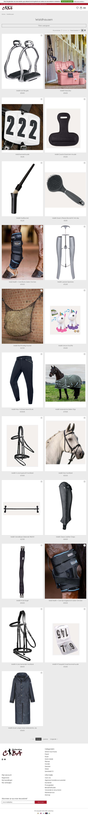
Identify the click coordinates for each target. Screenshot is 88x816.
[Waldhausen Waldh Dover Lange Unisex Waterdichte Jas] (22, 698)
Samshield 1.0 (49, 771)
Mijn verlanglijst (6, 783)
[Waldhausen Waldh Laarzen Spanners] (65, 252)
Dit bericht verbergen (67, 1)
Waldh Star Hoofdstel (65, 473)
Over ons (48, 778)
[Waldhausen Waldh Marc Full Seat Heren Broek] (22, 379)
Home (3, 14)
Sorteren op (66, 30)
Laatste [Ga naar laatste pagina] (45, 739)
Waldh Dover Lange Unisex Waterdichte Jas (22, 728)
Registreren (5, 778)
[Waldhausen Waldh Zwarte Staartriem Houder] (65, 125)
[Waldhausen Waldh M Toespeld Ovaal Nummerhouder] (65, 634)
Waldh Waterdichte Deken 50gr (65, 409)
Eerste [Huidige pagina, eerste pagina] (38, 739)
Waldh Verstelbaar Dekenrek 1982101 (22, 537)
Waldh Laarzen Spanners (65, 282)
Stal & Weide (49, 759)
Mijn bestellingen (7, 780)
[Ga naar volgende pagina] (54, 739)
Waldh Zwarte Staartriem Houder (65, 154)
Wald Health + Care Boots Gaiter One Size (22, 282)
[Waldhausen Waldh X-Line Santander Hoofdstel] (22, 634)
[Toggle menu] (84, 8)
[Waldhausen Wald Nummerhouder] (22, 125)
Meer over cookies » (79, 1)
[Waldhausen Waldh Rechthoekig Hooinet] (22, 316)
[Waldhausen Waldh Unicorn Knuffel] (65, 316)
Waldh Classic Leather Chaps (65, 537)
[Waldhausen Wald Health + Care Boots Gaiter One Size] (22, 252)
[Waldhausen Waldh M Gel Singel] (22, 571)
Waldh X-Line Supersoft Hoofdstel (22, 473)
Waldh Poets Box (65, 91)
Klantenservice (49, 792)
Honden (47, 764)
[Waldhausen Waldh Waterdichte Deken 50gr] (65, 379)
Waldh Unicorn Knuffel (65, 345)
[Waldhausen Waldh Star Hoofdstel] (65, 443)
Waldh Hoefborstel (22, 218)
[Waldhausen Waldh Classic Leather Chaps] (65, 507)
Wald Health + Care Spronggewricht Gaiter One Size (65, 600)
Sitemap (47, 795)
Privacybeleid (49, 785)
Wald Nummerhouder (22, 154)
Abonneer (41, 802)
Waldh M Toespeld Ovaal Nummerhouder (65, 664)
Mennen (47, 761)
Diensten (47, 766)
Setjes (47, 769)
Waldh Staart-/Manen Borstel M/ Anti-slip (65, 218)
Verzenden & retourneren (53, 790)
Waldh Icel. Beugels (22, 91)
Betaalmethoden (50, 787)
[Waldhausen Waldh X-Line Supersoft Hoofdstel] (22, 443)
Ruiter (47, 756)
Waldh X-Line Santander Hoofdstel (22, 664)
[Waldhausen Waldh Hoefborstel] (22, 188)
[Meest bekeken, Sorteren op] (75, 30)
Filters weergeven (44, 26)
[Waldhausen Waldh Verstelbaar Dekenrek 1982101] (22, 507)
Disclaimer (48, 783)
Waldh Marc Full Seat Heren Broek (22, 409)
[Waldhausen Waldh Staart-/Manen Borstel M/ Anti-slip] (65, 188)
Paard (47, 754)
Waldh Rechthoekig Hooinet (22, 345)
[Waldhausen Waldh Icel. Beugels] (22, 61)
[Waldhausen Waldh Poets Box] (65, 61)
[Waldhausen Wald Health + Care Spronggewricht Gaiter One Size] (65, 571)
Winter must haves (51, 752)
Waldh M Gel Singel (22, 600)
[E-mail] (18, 802)
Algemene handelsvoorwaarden (55, 780)
